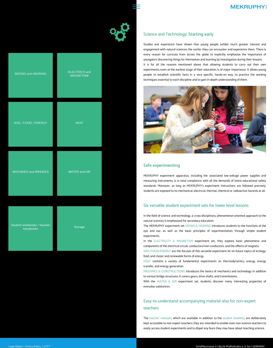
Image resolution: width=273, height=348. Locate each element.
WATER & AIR (167, 281)
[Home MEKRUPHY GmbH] (248, 8)
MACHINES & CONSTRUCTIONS (164, 271)
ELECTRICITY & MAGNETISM (173, 241)
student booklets (233, 318)
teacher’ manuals (160, 318)
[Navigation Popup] (136, 7)
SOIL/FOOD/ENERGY (157, 251)
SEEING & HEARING (198, 226)
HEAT (147, 261)
